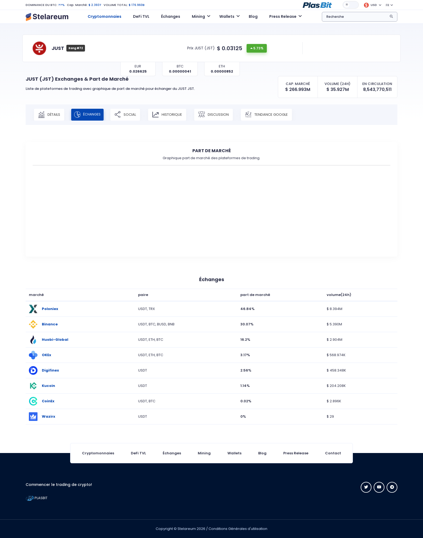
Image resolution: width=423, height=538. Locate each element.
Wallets (234, 453)
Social (130, 114)
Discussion (219, 114)
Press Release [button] (282, 16)
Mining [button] (198, 16)
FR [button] (387, 5)
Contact (333, 453)
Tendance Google (271, 114)
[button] (317, 4)
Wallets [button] (226, 16)
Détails (49, 114)
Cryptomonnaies (104, 16)
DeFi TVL (141, 16)
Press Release (295, 453)
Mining (204, 453)
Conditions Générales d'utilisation (238, 528)
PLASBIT (36, 497)
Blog (253, 16)
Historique (172, 114)
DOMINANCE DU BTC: (41, 5)
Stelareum (187, 528)
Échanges (170, 16)
